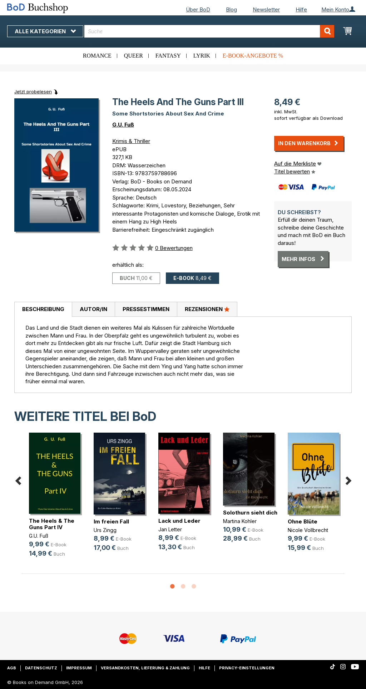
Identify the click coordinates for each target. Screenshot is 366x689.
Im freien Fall (111, 521)
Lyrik (201, 56)
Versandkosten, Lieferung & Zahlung (145, 667)
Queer (133, 56)
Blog (231, 9)
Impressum (79, 667)
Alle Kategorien (45, 31)
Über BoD (198, 9)
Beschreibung (43, 309)
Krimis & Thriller (131, 141)
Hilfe (301, 9)
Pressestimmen (146, 309)
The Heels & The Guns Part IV (51, 524)
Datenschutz (41, 667)
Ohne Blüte (302, 521)
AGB (11, 667)
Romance (97, 56)
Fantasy (168, 56)
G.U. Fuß (123, 124)
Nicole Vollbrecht (308, 530)
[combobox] (209, 31)
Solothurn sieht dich (250, 512)
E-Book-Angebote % (253, 56)
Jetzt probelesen (33, 91)
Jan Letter (170, 529)
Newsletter (266, 9)
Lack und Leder (179, 520)
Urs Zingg (105, 530)
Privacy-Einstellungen (246, 667)
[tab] (43, 310)
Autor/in (93, 309)
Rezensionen (207, 309)
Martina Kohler (240, 521)
